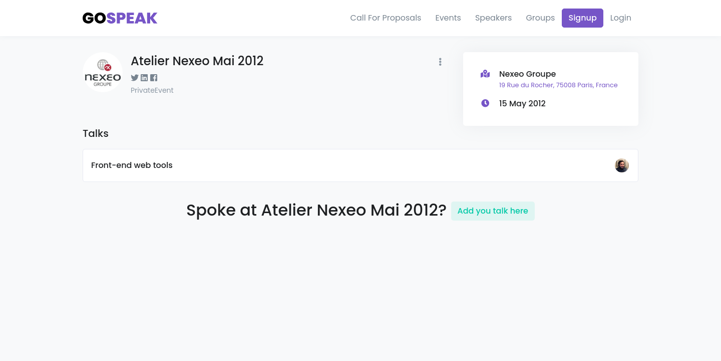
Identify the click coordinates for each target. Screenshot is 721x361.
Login (620, 18)
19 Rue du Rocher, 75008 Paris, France (558, 85)
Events (448, 18)
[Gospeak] (120, 18)
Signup (582, 18)
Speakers (493, 18)
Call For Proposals (386, 18)
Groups (540, 18)
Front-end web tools (132, 165)
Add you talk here (493, 211)
